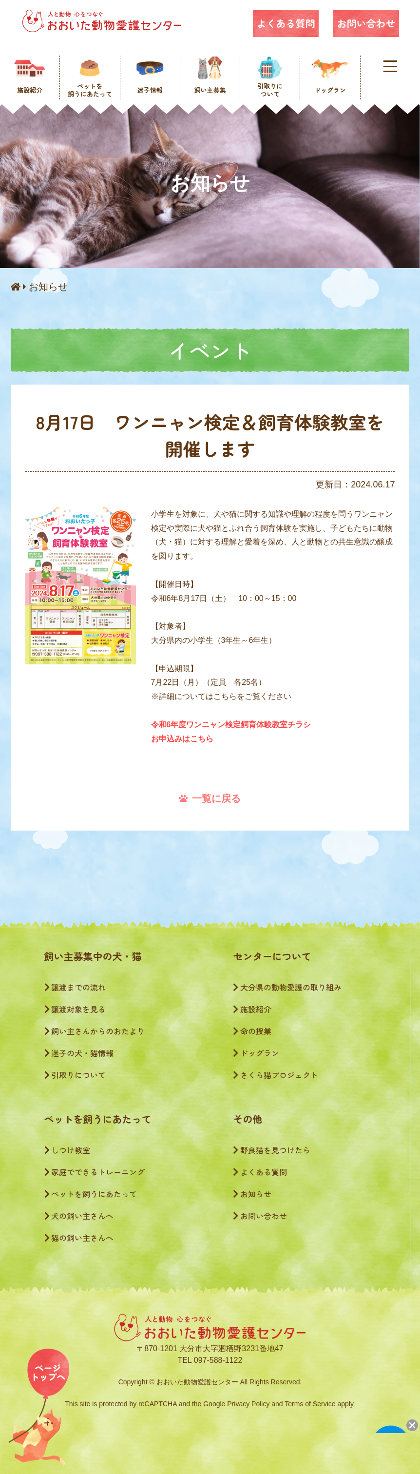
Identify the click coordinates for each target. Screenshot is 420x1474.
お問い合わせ (366, 23)
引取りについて (75, 1075)
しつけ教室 (67, 1150)
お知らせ (48, 286)
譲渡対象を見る (75, 1009)
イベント (210, 350)
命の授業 (252, 1031)
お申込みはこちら (182, 739)
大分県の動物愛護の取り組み (287, 987)
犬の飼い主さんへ (79, 1216)
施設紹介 (252, 1009)
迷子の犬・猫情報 (79, 1053)
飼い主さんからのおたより (94, 1031)
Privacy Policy (248, 1404)
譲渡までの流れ (75, 987)
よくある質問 (285, 23)
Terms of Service (310, 1404)
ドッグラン (256, 1053)
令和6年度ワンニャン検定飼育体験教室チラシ (231, 724)
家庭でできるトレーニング (94, 1172)
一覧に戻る (210, 798)
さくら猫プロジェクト (275, 1075)
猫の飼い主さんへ (79, 1237)
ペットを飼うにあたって (90, 1194)
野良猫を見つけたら (271, 1150)
